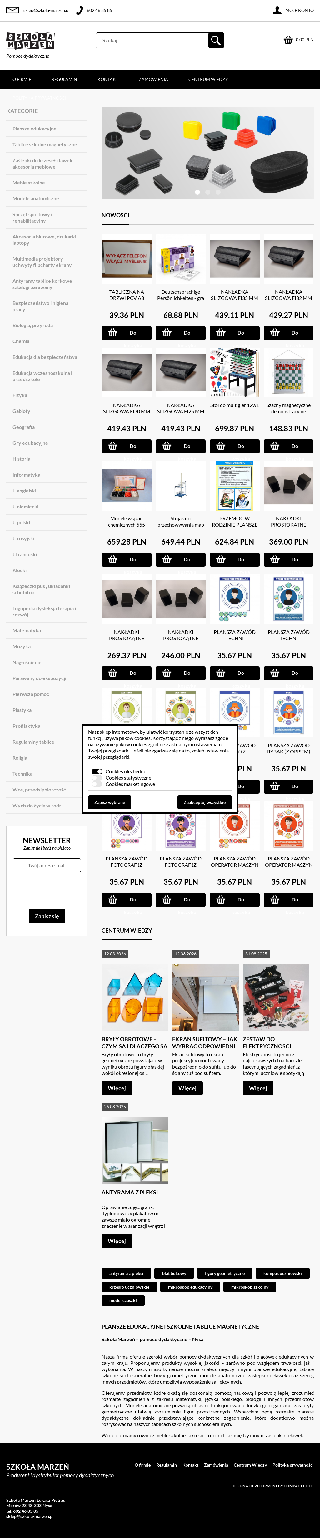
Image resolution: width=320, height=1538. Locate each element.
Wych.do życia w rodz (37, 805)
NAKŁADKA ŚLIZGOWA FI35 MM (234, 295)
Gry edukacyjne (30, 443)
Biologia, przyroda (32, 325)
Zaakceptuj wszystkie (205, 802)
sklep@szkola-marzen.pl (46, 10)
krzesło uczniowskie (129, 1287)
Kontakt (108, 79)
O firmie (21, 79)
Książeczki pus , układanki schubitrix (41, 589)
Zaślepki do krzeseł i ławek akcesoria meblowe (42, 163)
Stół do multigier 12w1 (234, 405)
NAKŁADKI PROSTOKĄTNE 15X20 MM (180, 638)
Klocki (19, 570)
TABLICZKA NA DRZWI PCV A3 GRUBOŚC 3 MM (127, 298)
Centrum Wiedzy (208, 79)
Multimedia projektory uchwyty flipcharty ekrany (42, 262)
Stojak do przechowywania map (181, 521)
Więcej (117, 1088)
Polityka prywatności (39, 97)
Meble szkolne (28, 182)
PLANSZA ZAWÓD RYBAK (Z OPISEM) (288, 748)
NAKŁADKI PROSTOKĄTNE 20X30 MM (126, 638)
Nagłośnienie (27, 662)
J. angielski (24, 490)
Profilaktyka (26, 726)
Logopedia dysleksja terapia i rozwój (44, 611)
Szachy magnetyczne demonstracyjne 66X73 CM (289, 411)
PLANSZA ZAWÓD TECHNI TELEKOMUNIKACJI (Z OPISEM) (289, 641)
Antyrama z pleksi (130, 1192)
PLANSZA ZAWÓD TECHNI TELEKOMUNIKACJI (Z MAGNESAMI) (235, 641)
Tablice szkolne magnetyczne (44, 144)
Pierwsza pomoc (30, 694)
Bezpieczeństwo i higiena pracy (40, 306)
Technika (22, 773)
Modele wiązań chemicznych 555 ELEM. (126, 524)
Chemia (20, 341)
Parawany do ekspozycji (39, 678)
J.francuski (24, 554)
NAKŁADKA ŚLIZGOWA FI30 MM (126, 408)
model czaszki (123, 1300)
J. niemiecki (25, 506)
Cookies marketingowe (130, 784)
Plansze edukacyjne (34, 128)
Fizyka (19, 395)
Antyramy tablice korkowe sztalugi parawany (42, 284)
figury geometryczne (225, 1273)
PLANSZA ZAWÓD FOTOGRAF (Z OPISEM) (181, 864)
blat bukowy (174, 1273)
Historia (21, 459)
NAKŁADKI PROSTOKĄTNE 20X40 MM (288, 524)
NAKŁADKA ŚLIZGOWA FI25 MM (180, 408)
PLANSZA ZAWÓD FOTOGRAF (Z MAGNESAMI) (127, 864)
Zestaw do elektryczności (267, 1043)
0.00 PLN (305, 39)
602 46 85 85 (99, 10)
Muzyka (21, 646)
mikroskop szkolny (249, 1287)
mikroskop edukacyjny (190, 1287)
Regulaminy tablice (33, 742)
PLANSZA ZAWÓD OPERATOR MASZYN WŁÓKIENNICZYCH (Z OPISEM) (288, 867)
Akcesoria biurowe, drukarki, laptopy (45, 239)
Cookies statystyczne (128, 778)
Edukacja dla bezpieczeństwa (44, 357)
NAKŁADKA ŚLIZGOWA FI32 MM (288, 295)
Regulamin (64, 79)
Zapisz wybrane (109, 802)
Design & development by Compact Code (273, 1485)
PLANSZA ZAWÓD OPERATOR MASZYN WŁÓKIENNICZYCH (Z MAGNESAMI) (234, 867)
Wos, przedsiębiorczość (39, 789)
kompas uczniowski (282, 1273)
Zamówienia (153, 79)
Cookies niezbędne (126, 771)
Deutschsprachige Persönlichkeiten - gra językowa (180, 298)
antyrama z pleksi (126, 1273)
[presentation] (47, 891)
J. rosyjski (23, 538)
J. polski (21, 522)
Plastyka (22, 710)
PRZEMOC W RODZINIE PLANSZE (235, 521)
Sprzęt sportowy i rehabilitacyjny (32, 217)
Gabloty (21, 411)
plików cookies (135, 738)
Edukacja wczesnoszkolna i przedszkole (42, 376)
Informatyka (26, 475)
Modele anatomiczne (35, 198)
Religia (19, 758)
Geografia (23, 427)
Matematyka (26, 630)
